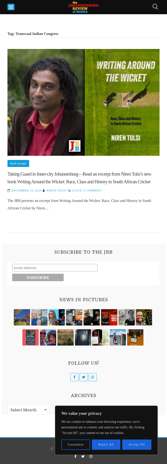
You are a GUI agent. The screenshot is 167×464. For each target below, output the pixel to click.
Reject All (106, 444)
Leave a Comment (87, 190)
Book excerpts (18, 163)
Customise (76, 444)
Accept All (137, 444)
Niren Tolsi (56, 190)
